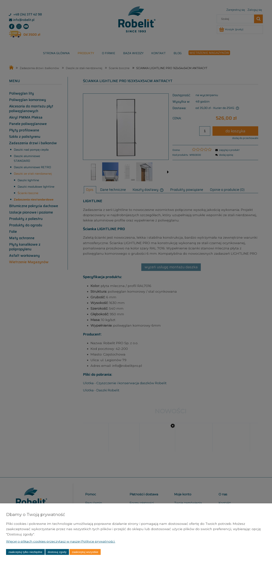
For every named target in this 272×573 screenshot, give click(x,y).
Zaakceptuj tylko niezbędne (25, 552)
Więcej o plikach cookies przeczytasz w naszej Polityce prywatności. (62, 541)
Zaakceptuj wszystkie (85, 552)
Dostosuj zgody (57, 552)
